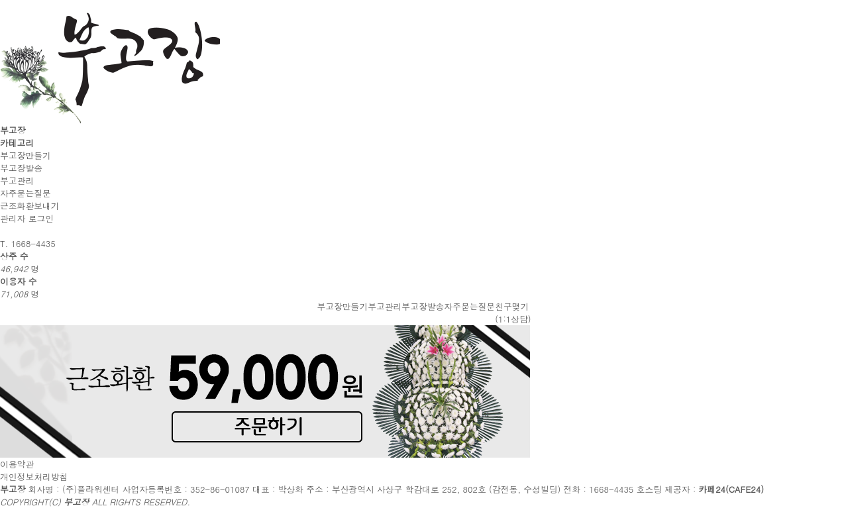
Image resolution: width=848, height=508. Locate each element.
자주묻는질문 (25, 193)
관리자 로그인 (27, 218)
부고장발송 (21, 168)
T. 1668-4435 (28, 243)
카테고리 (17, 142)
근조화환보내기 (30, 205)
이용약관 (17, 464)
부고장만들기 (25, 155)
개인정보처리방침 (34, 476)
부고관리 (17, 180)
